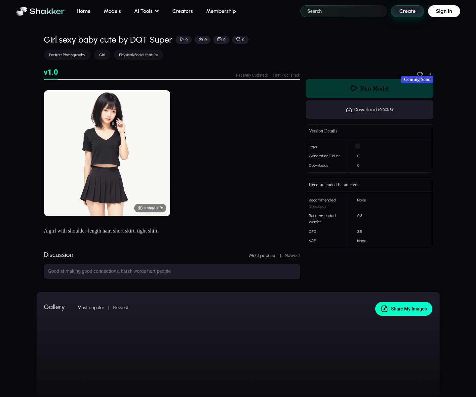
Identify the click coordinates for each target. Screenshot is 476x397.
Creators (183, 11)
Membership (221, 11)
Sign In (444, 11)
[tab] (51, 72)
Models (112, 11)
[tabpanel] (172, 153)
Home (84, 11)
